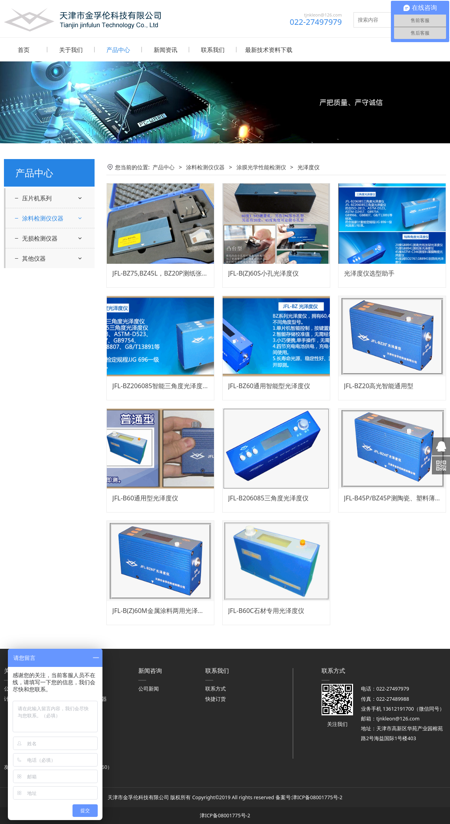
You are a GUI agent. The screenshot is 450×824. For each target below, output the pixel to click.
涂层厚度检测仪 (47, 366)
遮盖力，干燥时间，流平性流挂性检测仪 (53, 347)
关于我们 (71, 50)
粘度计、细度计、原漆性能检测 (53, 289)
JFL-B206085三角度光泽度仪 (268, 497)
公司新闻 (148, 688)
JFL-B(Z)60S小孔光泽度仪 (263, 272)
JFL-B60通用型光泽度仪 (145, 497)
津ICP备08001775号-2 (317, 797)
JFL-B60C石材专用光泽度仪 (266, 610)
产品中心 (118, 50)
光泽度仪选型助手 (369, 272)
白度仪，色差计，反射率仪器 (55, 265)
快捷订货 (215, 698)
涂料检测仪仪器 (42, 218)
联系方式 (215, 688)
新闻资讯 (165, 50)
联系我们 (213, 50)
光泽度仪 (47, 251)
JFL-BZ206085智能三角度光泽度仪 (160, 385)
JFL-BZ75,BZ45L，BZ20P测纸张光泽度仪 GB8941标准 (188, 272)
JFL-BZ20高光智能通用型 (378, 385)
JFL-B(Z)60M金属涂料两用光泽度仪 (161, 610)
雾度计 (36, 379)
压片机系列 (37, 198)
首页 (24, 50)
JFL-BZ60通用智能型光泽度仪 (269, 385)
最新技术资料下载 (268, 50)
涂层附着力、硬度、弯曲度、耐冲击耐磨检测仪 (53, 318)
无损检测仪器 (40, 399)
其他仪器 (34, 419)
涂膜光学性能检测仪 (53, 237)
